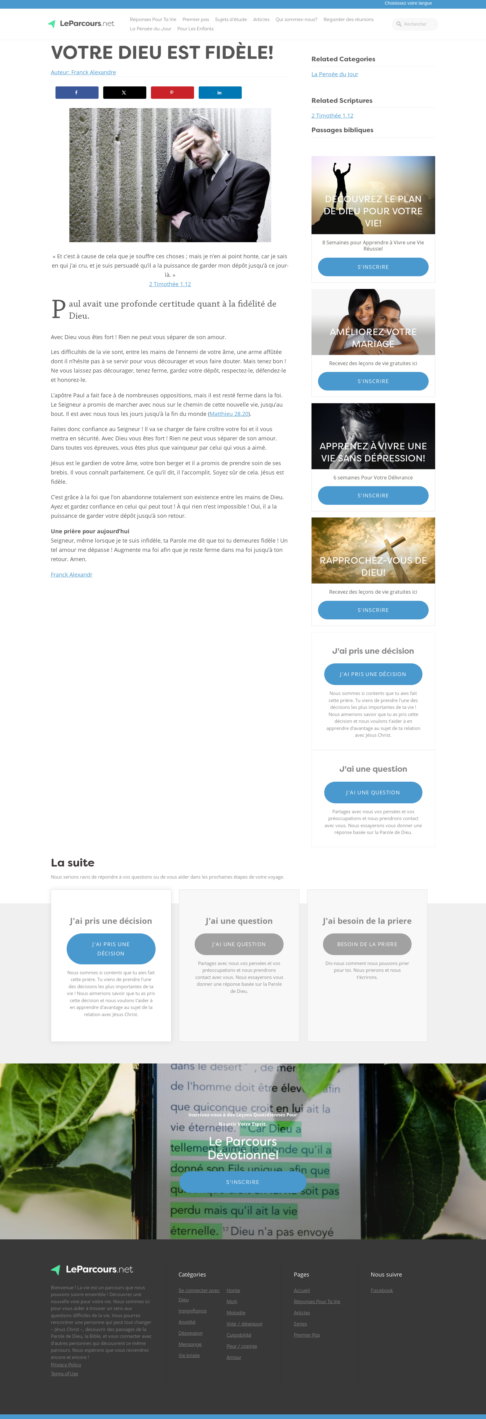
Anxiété (187, 1322)
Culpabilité (239, 1335)
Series (300, 1324)
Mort (232, 1302)
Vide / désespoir (245, 1324)
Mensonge (190, 1344)
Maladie (236, 1313)
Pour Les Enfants (195, 29)
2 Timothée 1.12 (170, 284)
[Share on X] (124, 92)
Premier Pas (307, 1335)
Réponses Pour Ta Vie (153, 19)
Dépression (191, 1333)
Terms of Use (64, 1374)
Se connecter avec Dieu (199, 1295)
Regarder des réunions (348, 19)
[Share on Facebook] (77, 92)
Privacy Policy (66, 1365)
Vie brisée (189, 1355)
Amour (234, 1357)
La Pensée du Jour (150, 29)
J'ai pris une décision (373, 674)
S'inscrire (373, 266)
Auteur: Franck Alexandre (83, 72)
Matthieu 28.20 (229, 413)
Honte (233, 1290)
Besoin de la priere (367, 944)
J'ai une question (373, 792)
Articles (261, 19)
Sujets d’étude (231, 19)
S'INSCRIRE (242, 1182)
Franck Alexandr (71, 574)
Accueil (302, 1290)
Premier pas (196, 19)
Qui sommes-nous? (296, 19)
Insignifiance (193, 1311)
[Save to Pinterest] (172, 92)
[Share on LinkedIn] (220, 92)
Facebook (382, 1290)
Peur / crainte (242, 1346)
